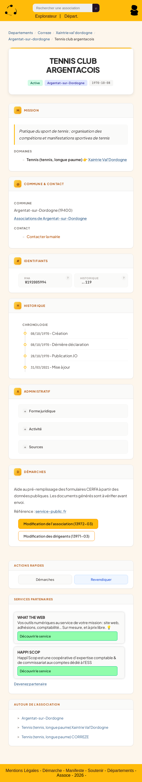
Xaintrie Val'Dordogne (74, 32)
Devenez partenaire (30, 684)
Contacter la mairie (43, 236)
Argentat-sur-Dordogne (29, 39)
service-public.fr (50, 511)
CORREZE (44, 32)
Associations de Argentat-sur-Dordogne (50, 218)
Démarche (52, 770)
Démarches (45, 579)
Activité (35, 429)
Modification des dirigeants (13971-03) (56, 536)
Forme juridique (42, 411)
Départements (120, 770)
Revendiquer (101, 579)
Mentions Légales (22, 770)
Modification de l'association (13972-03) (58, 524)
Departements (20, 32)
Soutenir (96, 770)
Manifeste (75, 770)
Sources (36, 447)
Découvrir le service (35, 636)
